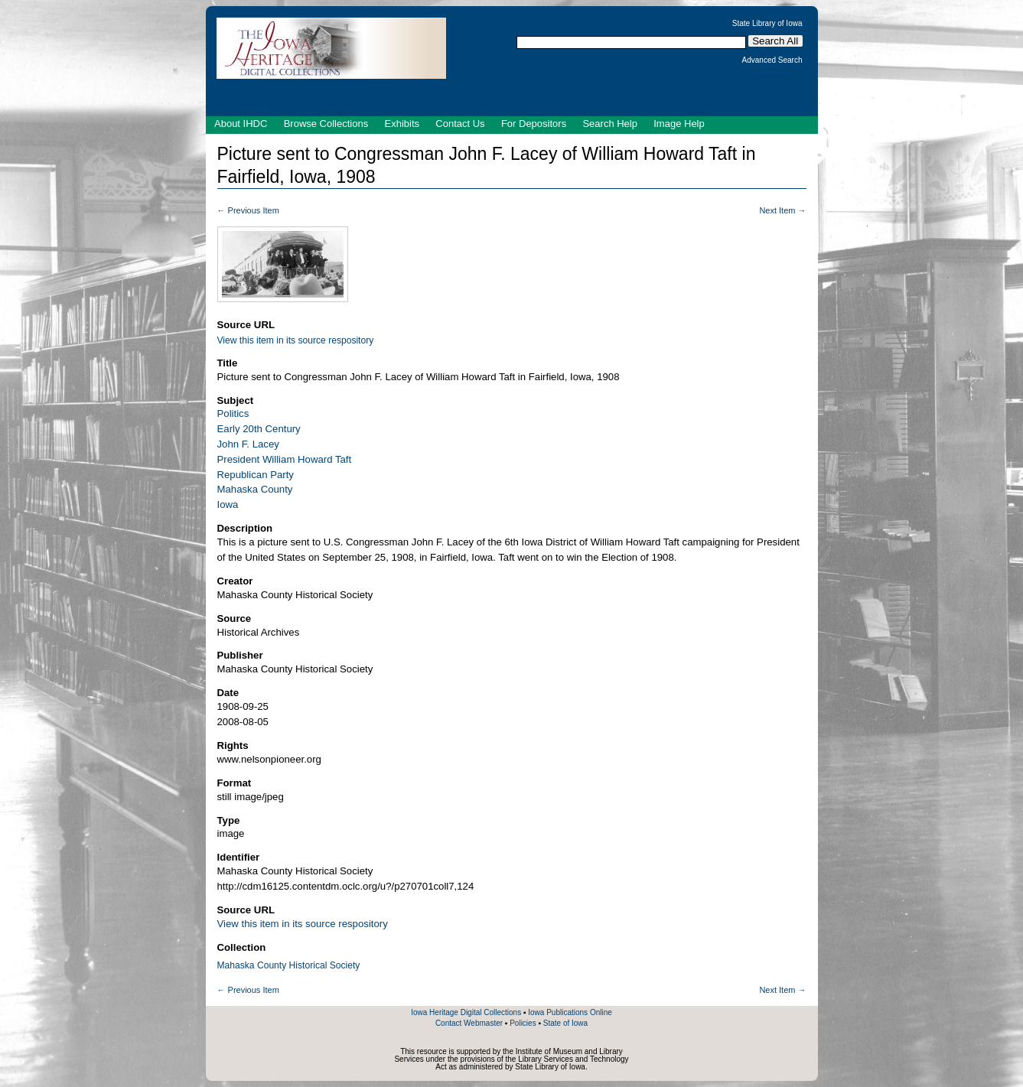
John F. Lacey (248, 444)
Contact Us (459, 123)
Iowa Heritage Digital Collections (466, 1012)
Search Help (609, 123)
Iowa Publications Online (570, 1012)
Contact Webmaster (469, 1023)
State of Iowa (565, 1023)
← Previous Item (248, 210)
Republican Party (255, 474)
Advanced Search (772, 60)
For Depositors (533, 123)
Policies (523, 1023)
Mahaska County (255, 489)
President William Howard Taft (284, 459)
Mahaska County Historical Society (288, 965)
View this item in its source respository (295, 340)
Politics (233, 413)
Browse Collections (326, 123)
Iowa (228, 504)
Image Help (678, 123)
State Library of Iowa (767, 24)
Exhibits (401, 123)
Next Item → (782, 210)
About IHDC (240, 123)
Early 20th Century (259, 428)
